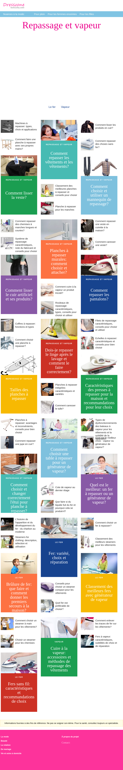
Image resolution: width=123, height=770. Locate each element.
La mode (5, 737)
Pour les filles (87, 14)
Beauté (4, 741)
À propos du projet (70, 737)
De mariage (6, 749)
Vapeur (65, 106)
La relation (6, 745)
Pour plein (39, 14)
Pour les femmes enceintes (62, 14)
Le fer (52, 106)
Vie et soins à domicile (11, 753)
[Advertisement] (61, 52)
